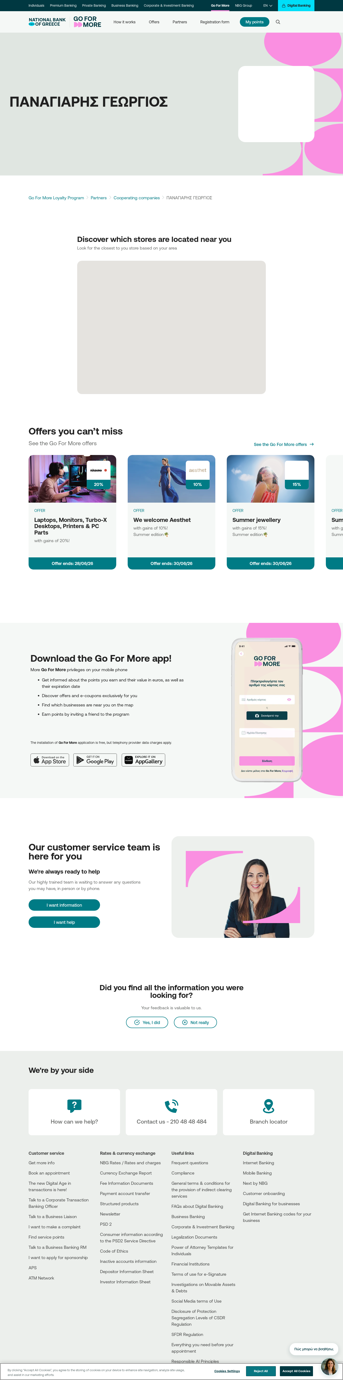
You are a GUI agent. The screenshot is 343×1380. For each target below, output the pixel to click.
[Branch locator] (268, 1112)
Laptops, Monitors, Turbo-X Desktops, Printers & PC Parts (70, 526)
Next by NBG (255, 1183)
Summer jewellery (256, 520)
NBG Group (243, 5)
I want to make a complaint (55, 1226)
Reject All (261, 1371)
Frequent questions (190, 1162)
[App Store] (51, 756)
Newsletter (110, 1213)
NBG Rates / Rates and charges (130, 1162)
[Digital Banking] (296, 5)
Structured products (119, 1203)
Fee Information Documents (126, 1183)
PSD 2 (106, 1224)
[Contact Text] (171, 1112)
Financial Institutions (191, 1263)
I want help (64, 922)
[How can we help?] (74, 1112)
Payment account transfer (125, 1193)
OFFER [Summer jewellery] (237, 510)
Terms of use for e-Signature (199, 1274)
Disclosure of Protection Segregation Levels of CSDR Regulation (198, 1317)
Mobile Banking (257, 1172)
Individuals (36, 5)
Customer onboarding (264, 1193)
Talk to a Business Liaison (53, 1216)
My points (255, 22)
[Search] (278, 22)
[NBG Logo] (47, 22)
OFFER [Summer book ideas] (337, 510)
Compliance (183, 1172)
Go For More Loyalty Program (56, 197)
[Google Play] (97, 756)
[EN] (268, 5)
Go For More (220, 5)
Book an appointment (49, 1172)
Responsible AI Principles (195, 1361)
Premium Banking (63, 5)
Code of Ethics (114, 1251)
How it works (125, 22)
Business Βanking (188, 1216)
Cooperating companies (137, 197)
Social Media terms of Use (197, 1301)
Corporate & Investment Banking (169, 5)
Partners (180, 22)
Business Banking (124, 5)
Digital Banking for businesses (271, 1203)
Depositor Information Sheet (127, 1271)
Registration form (214, 22)
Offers (154, 22)
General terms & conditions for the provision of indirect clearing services (202, 1189)
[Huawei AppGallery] (146, 756)
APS (33, 1267)
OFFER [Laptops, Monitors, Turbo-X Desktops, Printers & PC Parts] (39, 510)
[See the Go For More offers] (284, 444)
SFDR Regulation (187, 1334)
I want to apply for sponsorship (58, 1257)
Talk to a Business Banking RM (57, 1247)
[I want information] (64, 905)
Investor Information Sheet (125, 1281)
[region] (171, 1371)
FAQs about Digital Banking (197, 1206)
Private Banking (94, 5)
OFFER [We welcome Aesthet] (138, 510)
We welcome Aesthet (162, 520)
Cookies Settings (227, 1371)
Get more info (42, 1162)
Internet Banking (258, 1162)
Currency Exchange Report (126, 1172)
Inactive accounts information (128, 1261)
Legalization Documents (194, 1237)
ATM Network (41, 1277)
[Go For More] (85, 21)
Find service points (46, 1237)
